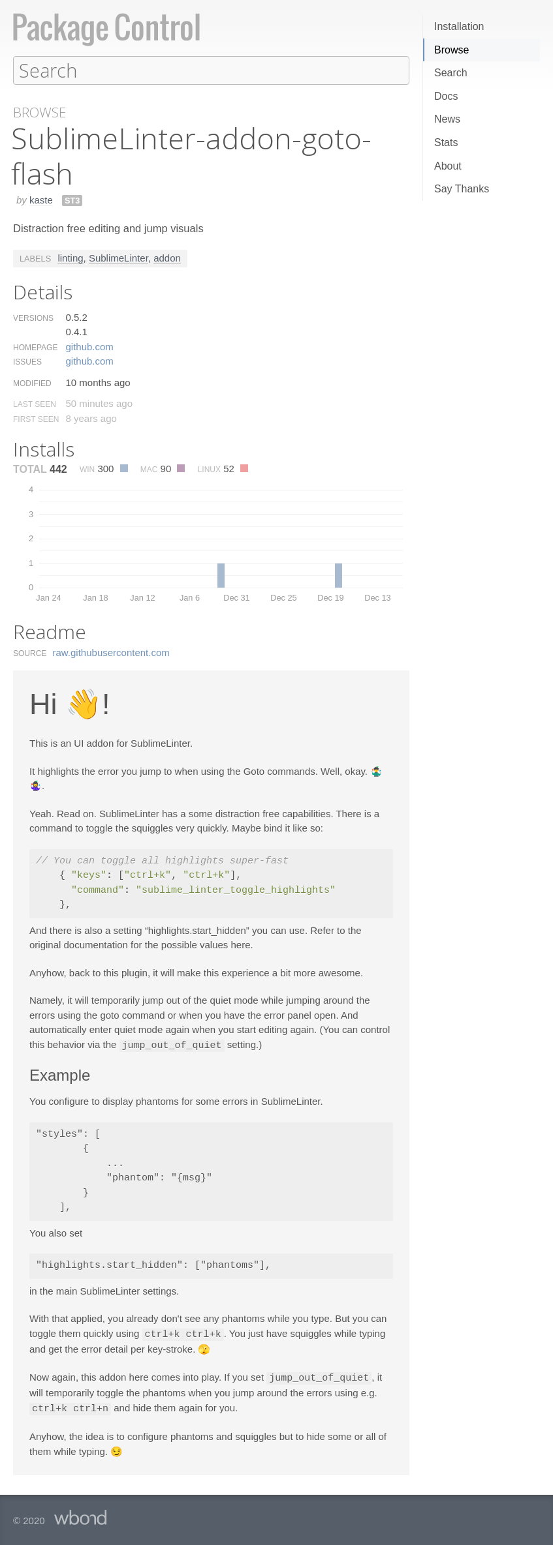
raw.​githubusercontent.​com (111, 651)
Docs (446, 96)
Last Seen (34, 403)
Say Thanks (461, 188)
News (447, 119)
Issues (27, 361)
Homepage (35, 347)
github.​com (89, 346)
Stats (446, 142)
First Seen (36, 418)
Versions (33, 317)
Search (450, 72)
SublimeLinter (118, 257)
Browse (451, 49)
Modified (32, 382)
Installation (459, 26)
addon (167, 257)
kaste (41, 199)
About (448, 166)
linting (70, 257)
